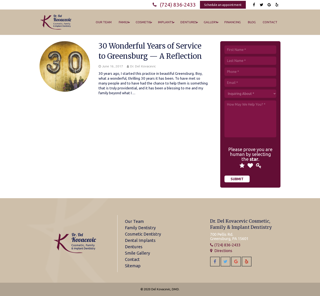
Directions (223, 250)
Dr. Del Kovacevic (143, 66)
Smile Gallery (137, 253)
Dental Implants (140, 240)
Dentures (133, 246)
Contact (132, 259)
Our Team (134, 221)
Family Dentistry (140, 227)
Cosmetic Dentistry (143, 234)
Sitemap (133, 265)
